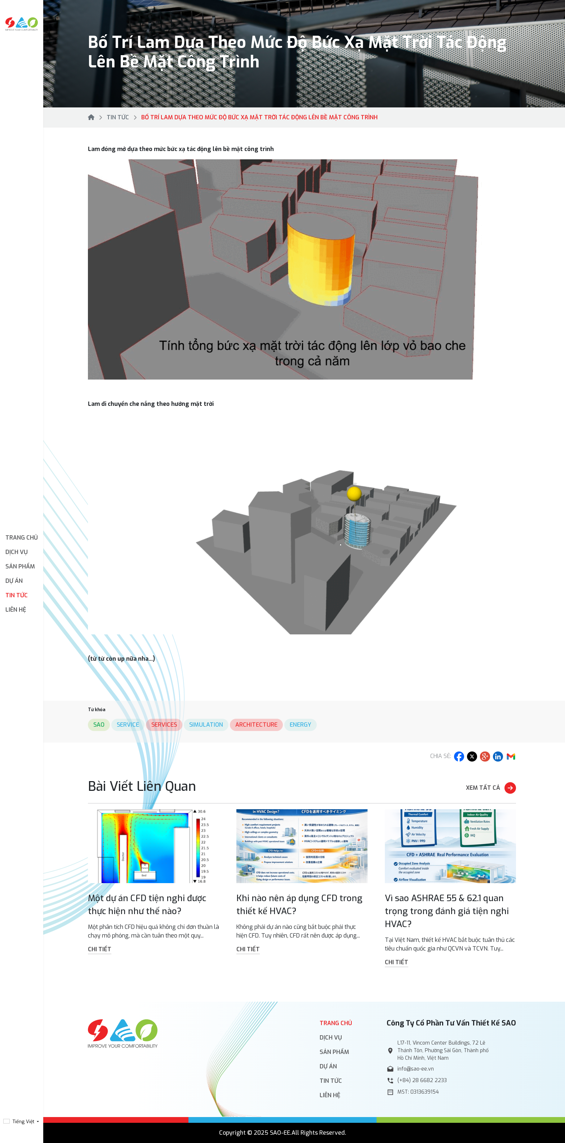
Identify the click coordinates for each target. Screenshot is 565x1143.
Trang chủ (21, 537)
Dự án (14, 581)
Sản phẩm (334, 1052)
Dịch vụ (331, 1037)
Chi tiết (99, 949)
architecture (256, 724)
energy (300, 724)
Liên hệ (15, 609)
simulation (206, 724)
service (128, 724)
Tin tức (16, 595)
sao (98, 724)
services (164, 724)
